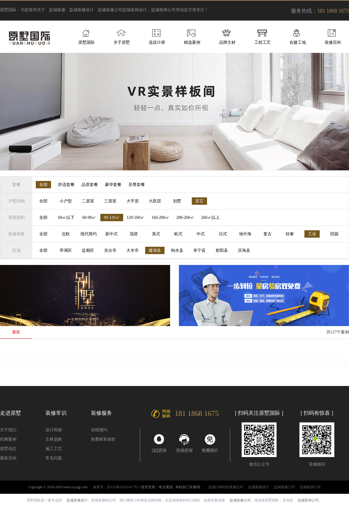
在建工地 (297, 42)
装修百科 (333, 42)
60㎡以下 (66, 217)
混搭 (134, 234)
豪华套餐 (113, 184)
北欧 (66, 234)
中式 (200, 234)
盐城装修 (57, 10)
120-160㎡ (136, 217)
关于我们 (8, 430)
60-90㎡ (89, 217)
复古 (267, 234)
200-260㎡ (185, 217)
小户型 (66, 201)
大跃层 (155, 201)
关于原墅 (121, 42)
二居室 (88, 201)
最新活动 (8, 458)
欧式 (178, 234)
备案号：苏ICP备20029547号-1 (116, 487)
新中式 (111, 234)
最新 (16, 332)
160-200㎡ (160, 217)
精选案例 (192, 42)
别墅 (177, 201)
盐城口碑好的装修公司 (225, 487)
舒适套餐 (66, 184)
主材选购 (53, 439)
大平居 (132, 201)
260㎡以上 (210, 217)
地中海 (245, 234)
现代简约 (88, 234)
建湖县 (155, 250)
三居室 (110, 201)
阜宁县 (199, 250)
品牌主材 (227, 42)
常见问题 (53, 458)
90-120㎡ (112, 217)
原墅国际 (86, 42)
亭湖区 (66, 250)
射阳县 (222, 250)
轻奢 (290, 234)
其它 (199, 201)
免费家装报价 (103, 439)
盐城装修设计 (81, 10)
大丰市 (132, 250)
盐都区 (88, 250)
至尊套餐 (136, 184)
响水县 (177, 250)
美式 (156, 234)
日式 (223, 234)
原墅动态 (8, 448)
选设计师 (157, 42)
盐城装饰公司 (310, 487)
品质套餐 (90, 184)
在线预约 (99, 430)
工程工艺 (262, 42)
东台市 (110, 250)
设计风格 (53, 430)
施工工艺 (53, 448)
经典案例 (8, 439)
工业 (312, 234)
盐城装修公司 (110, 10)
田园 (334, 234)
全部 (43, 184)
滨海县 (244, 250)
